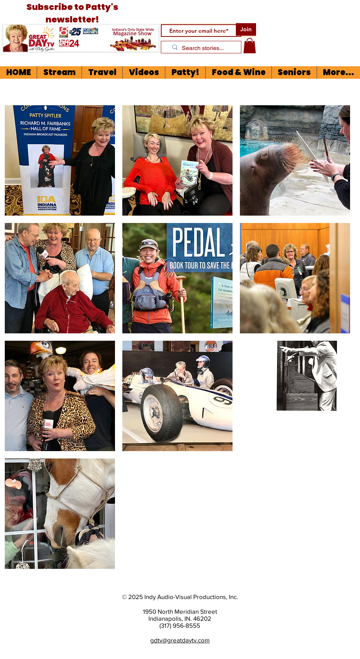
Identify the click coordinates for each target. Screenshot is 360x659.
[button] (249, 45)
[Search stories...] (204, 48)
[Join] (246, 29)
